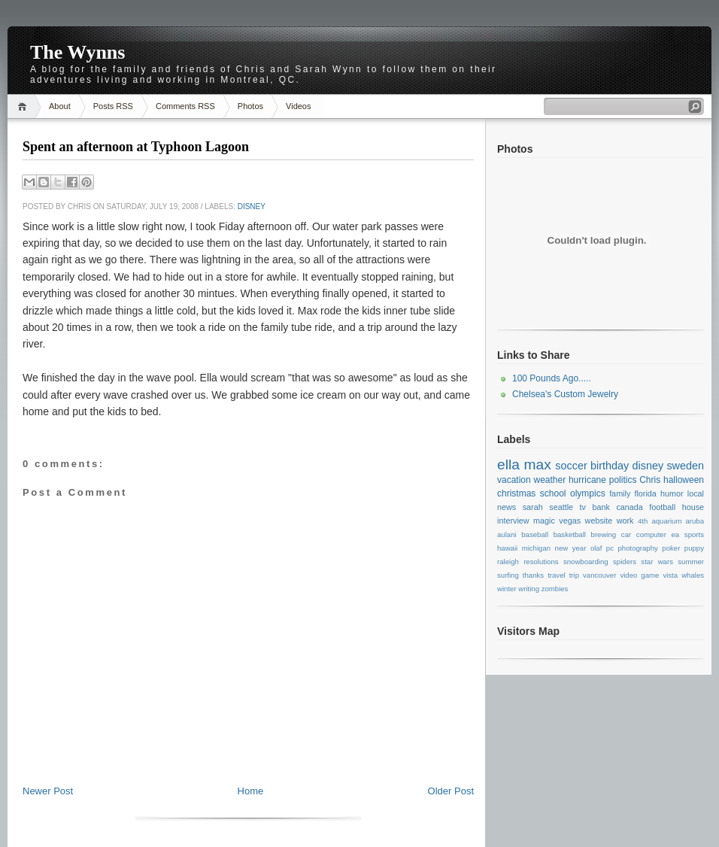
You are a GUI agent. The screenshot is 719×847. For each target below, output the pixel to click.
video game (639, 575)
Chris (649, 480)
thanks (533, 575)
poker (671, 548)
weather (549, 480)
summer (691, 561)
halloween (683, 480)
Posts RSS (113, 106)
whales (692, 575)
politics (623, 480)
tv (583, 507)
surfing (508, 575)
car (626, 534)
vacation (514, 480)
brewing (604, 534)
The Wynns (77, 52)
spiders (624, 561)
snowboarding (585, 561)
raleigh (508, 561)
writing (528, 588)
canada (629, 507)
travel (556, 575)
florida (645, 493)
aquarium (666, 521)
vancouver (599, 575)
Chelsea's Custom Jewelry (565, 394)
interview (513, 520)
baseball (534, 534)
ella (508, 464)
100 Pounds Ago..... (551, 378)
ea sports (688, 534)
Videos (298, 106)
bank (600, 507)
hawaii (507, 548)
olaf (596, 548)
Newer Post (48, 791)
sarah (533, 507)
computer (651, 534)
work (625, 520)
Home (24, 106)
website (599, 520)
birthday (609, 466)
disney (251, 206)
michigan (536, 548)
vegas (570, 520)
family (619, 493)
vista (670, 575)
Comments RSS (185, 106)
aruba (695, 521)
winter (507, 588)
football (662, 507)
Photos (250, 106)
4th (643, 521)
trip (574, 575)
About (60, 106)
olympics (587, 493)
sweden (685, 466)
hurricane (587, 480)
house (693, 507)
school (553, 493)
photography (637, 548)
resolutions (540, 561)
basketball (570, 534)
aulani (507, 534)
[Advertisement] (248, 750)
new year (571, 548)
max (537, 464)
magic (544, 520)
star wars (657, 561)
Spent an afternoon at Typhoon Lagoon (136, 146)
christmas (516, 493)
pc (610, 548)
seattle (561, 507)
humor (672, 493)
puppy (694, 548)
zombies (555, 588)
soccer (571, 466)
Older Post (451, 791)
